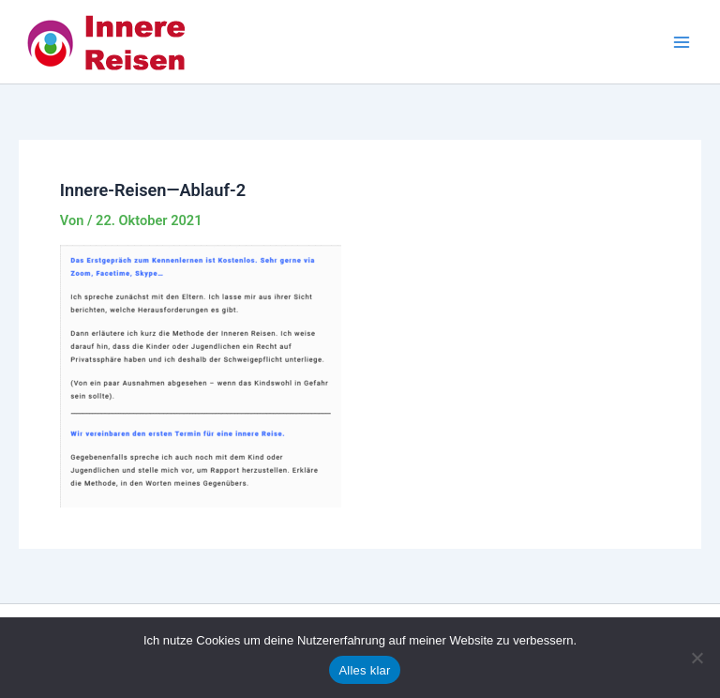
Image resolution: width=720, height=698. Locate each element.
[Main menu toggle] (681, 42)
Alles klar (364, 670)
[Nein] (696, 657)
